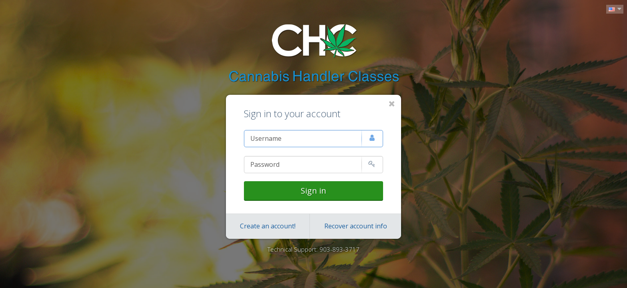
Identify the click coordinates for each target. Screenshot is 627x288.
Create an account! (268, 226)
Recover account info (355, 226)
